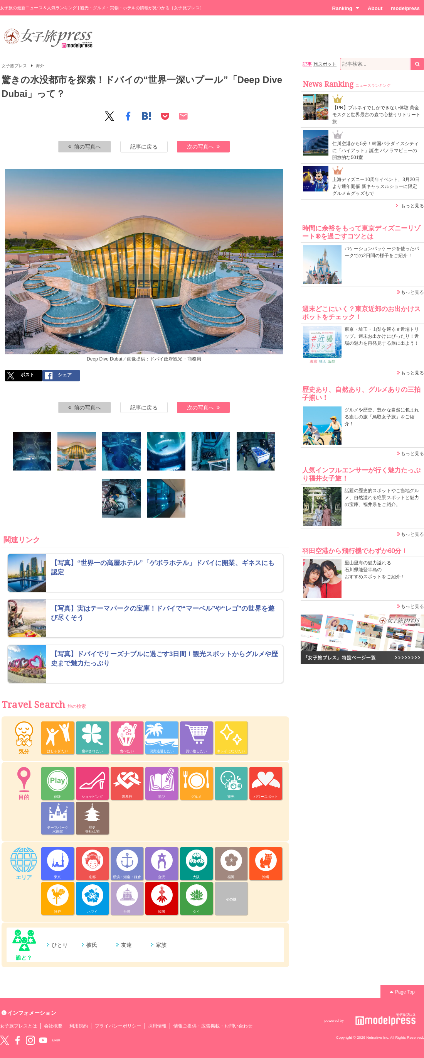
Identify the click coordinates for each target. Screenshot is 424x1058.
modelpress (405, 8)
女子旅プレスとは (18, 1026)
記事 (307, 64)
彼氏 (91, 945)
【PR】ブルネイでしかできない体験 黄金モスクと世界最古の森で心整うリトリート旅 (376, 114)
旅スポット (325, 64)
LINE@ (56, 1040)
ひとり (60, 945)
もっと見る (412, 205)
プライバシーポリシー (118, 1026)
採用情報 (157, 1026)
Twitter (4, 1040)
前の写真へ (84, 147)
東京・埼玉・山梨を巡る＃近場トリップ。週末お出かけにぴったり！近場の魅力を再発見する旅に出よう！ (382, 336)
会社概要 (53, 1026)
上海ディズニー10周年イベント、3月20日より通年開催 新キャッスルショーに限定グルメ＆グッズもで (376, 186)
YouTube (43, 1040)
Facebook (17, 1040)
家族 (161, 945)
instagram (30, 1040)
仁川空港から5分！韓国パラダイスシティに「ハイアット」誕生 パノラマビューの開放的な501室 (375, 150)
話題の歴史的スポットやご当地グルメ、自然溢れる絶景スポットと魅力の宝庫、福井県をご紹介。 (382, 497)
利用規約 (78, 1026)
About (375, 8)
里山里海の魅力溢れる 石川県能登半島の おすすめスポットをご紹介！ (375, 569)
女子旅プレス (14, 65)
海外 (40, 65)
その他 (231, 899)
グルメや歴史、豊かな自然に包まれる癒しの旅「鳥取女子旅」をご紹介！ (382, 417)
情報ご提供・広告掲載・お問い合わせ (212, 1026)
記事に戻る (143, 147)
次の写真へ (203, 147)
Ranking (345, 8)
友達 (126, 945)
